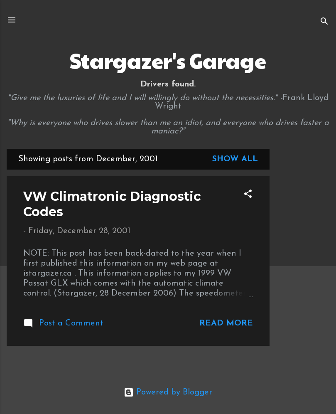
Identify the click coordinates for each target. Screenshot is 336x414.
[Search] (324, 22)
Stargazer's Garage (168, 60)
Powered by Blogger (168, 392)
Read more (226, 323)
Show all (235, 159)
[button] (248, 195)
